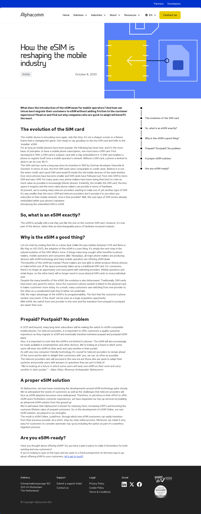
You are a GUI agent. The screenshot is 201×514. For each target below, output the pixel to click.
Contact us (170, 15)
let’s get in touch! (73, 456)
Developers (174, 3)
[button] (80, 15)
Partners (159, 3)
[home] (32, 15)
